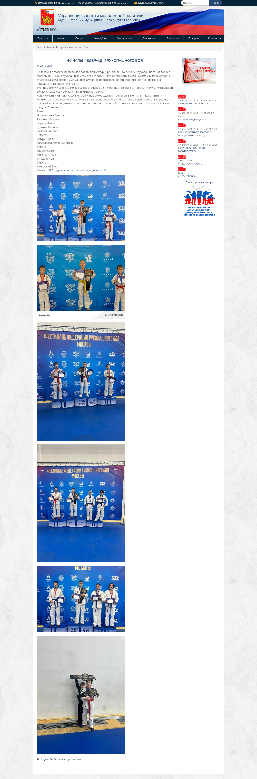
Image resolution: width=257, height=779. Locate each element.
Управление (125, 38)
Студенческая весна (190, 163)
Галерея (193, 38)
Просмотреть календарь (199, 182)
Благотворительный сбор (193, 103)
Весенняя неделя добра (192, 119)
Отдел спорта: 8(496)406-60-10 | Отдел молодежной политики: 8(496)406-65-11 (83, 2)
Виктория (59, 759)
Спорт (79, 38)
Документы (149, 38)
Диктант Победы (188, 176)
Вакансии (173, 38)
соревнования (73, 759)
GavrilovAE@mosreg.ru (151, 2)
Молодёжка (100, 38)
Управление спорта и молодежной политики (101, 15)
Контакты (214, 38)
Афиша (61, 38)
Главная (42, 38)
